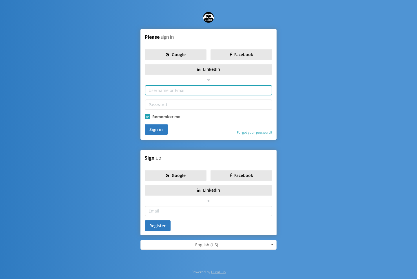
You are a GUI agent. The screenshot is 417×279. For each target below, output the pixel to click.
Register (157, 225)
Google (175, 54)
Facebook (241, 54)
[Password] (208, 104)
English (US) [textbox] (206, 244)
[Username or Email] (208, 90)
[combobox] (208, 245)
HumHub (218, 271)
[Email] (208, 211)
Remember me (166, 116)
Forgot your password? (254, 132)
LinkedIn (208, 69)
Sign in (156, 129)
